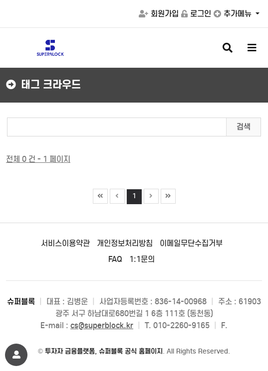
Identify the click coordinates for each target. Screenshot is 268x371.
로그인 (196, 13)
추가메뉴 (234, 13)
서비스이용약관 (65, 243)
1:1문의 (142, 259)
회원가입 (159, 13)
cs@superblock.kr (101, 325)
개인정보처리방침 (125, 243)
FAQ (115, 259)
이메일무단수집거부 (191, 243)
